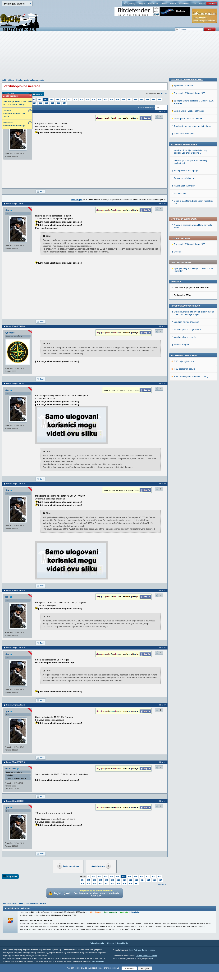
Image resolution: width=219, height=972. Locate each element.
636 (58, 103)
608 (51, 100)
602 (93, 876)
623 (141, 100)
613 (81, 100)
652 (64, 103)
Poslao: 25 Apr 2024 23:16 (15, 648)
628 (82, 884)
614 (87, 100)
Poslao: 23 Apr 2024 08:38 (15, 484)
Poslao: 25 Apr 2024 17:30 (15, 590)
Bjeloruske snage (14, 124)
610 (63, 100)
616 (99, 100)
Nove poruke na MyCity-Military (187, 297)
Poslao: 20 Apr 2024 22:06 (15, 326)
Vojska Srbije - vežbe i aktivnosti (189, 328)
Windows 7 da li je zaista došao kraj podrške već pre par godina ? (190, 368)
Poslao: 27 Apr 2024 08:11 (15, 705)
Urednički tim (122, 943)
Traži (194, 4)
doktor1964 (10, 768)
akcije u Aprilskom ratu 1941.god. (15, 103)
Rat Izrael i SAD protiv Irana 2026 (189, 154)
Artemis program (181, 254)
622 (135, 100)
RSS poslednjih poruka (184, 278)
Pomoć (202, 4)
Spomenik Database (183, 303)
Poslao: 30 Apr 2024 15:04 (15, 801)
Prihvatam (129, 968)
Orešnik (177, 161)
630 (94, 884)
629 (88, 884)
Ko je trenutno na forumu (18, 908)
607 (45, 100)
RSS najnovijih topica (184, 271)
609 (57, 100)
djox (7, 210)
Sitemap (110, 943)
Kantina (164, 4)
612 (75, 100)
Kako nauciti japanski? (184, 403)
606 (39, 100)
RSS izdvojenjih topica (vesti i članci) (191, 286)
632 (34, 103)
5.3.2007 (164, 93)
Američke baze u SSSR (14, 113)
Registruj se (153, 4)
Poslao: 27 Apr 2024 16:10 (15, 762)
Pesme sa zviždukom (184, 395)
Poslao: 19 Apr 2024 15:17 (15, 204)
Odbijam (145, 968)
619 (117, 100)
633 (40, 103)
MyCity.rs (137, 950)
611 (69, 100)
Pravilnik (172, 4)
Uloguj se (141, 4)
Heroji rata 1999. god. (184, 351)
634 (46, 103)
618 (111, 100)
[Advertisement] (109, 56)
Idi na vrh (163, 885)
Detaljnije (135, 912)
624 (147, 100)
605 (33, 100)
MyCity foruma (98, 961)
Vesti (130, 950)
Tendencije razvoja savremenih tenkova (192, 343)
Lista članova (184, 4)
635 (52, 103)
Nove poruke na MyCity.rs (184, 362)
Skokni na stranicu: (146, 108)
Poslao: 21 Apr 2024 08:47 (15, 383)
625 (153, 100)
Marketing (211, 4)
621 (129, 100)
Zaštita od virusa (148, 950)
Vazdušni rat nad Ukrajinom (187, 232)
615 (93, 100)
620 (123, 100)
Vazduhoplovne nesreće (34, 80)
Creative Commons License (146, 956)
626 (159, 100)
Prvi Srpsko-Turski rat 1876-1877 (189, 336)
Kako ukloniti (180, 410)
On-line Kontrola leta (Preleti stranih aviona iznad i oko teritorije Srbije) (194, 222)
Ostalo (19, 80)
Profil (42, 191)
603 (99, 876)
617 (105, 100)
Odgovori (37, 94)
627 (160, 880)
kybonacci (10, 333)
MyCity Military (129, 4)
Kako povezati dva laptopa (186, 388)
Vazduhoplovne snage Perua (187, 239)
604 (105, 876)
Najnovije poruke (97, 943)
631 (100, 884)
